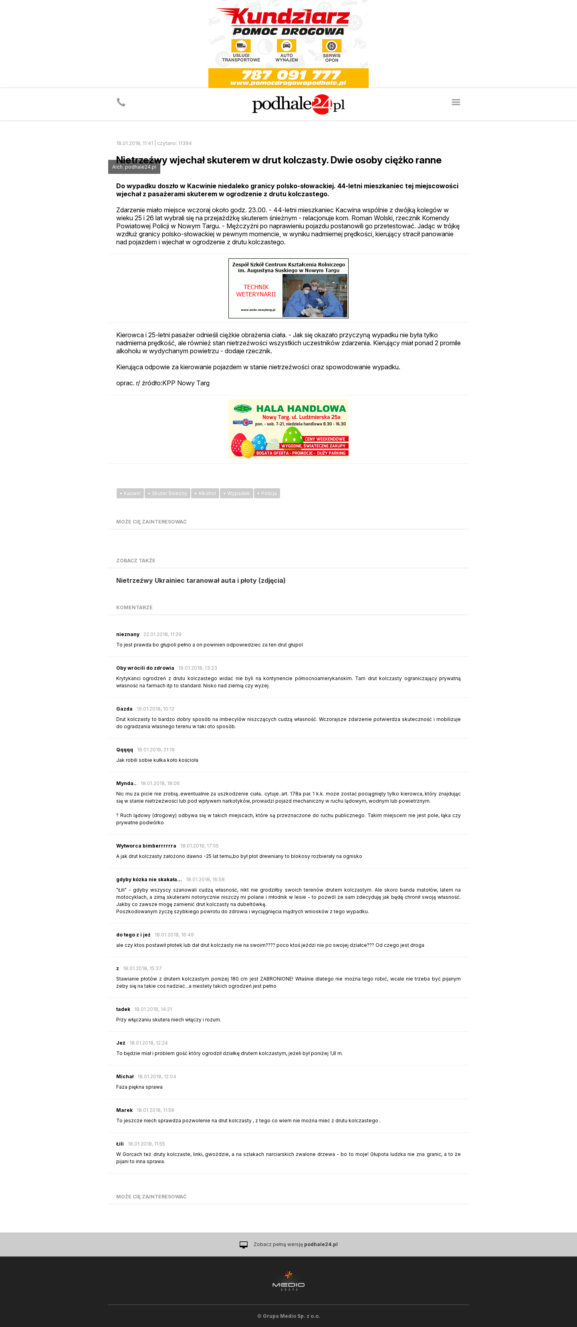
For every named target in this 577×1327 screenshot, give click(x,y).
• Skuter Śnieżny (167, 493)
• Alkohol (205, 493)
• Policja (267, 493)
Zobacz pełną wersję (296, 1244)
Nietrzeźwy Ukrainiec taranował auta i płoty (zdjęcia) (201, 580)
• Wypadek (236, 493)
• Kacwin (130, 493)
